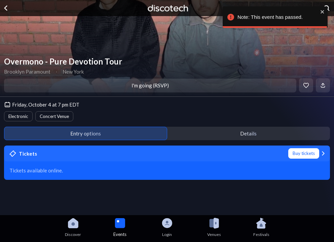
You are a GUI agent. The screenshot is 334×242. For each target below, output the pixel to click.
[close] (322, 11)
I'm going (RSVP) (150, 85)
